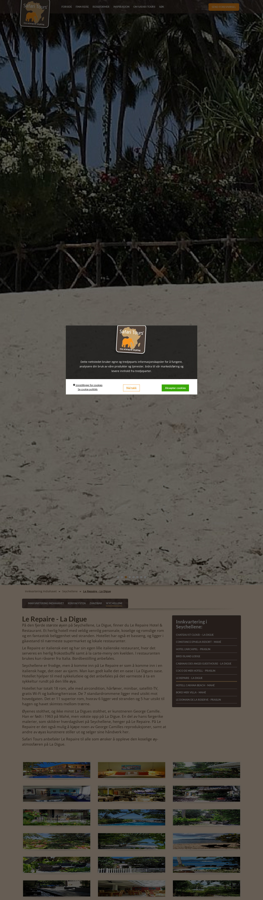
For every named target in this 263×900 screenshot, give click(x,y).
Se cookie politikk (88, 389)
